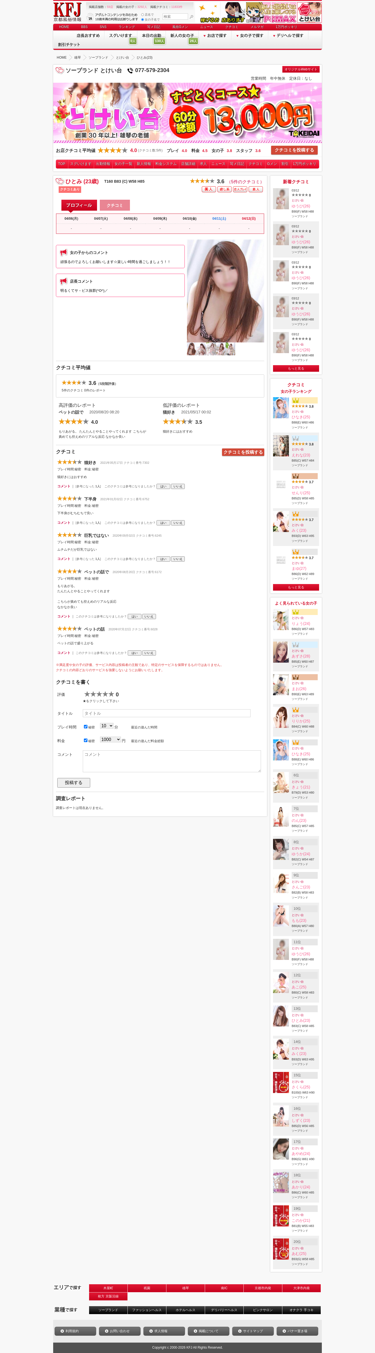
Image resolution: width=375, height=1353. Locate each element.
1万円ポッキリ (286, 27)
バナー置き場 (297, 1331)
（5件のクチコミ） (245, 181)
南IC (224, 1288)
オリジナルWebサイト (301, 69)
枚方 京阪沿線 (108, 1296)
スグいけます (81, 164)
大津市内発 (301, 1288)
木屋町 (108, 1288)
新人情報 (144, 164)
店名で (147, 14)
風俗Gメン (180, 27)
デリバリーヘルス (224, 1310)
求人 (203, 164)
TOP (62, 164)
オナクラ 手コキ (301, 1310)
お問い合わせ (120, 1331)
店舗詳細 (188, 164)
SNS (103, 27)
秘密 (89, 727)
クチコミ (231, 27)
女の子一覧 (123, 164)
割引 (285, 164)
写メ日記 (153, 27)
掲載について (208, 1331)
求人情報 (160, 1331)
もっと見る (296, 368)
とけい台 (298, 200)
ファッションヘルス (147, 1310)
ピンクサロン (263, 1310)
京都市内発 (263, 1288)
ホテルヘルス (185, 1310)
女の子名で (150, 19)
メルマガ (257, 27)
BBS (84, 27)
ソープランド (108, 1310)
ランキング (127, 27)
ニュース (206, 27)
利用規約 (72, 1331)
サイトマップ (253, 1331)
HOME (64, 27)
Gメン (272, 164)
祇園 (147, 1288)
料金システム (166, 164)
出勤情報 (103, 164)
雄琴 (185, 1288)
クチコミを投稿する (294, 150)
